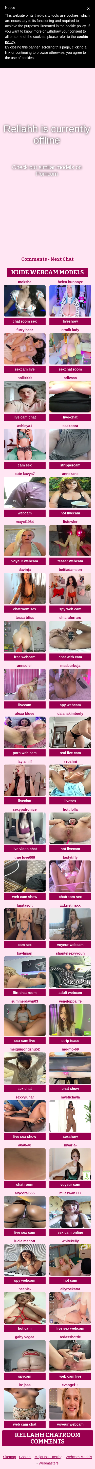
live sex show (24, 1137)
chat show (70, 1089)
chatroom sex (24, 609)
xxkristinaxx (70, 905)
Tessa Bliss (25, 618)
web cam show (24, 897)
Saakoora (70, 426)
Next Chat (62, 259)
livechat (24, 801)
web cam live (70, 1376)
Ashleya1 (24, 426)
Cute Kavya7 (25, 474)
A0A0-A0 (24, 1145)
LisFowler (70, 522)
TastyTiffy (70, 857)
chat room (24, 1185)
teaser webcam (70, 561)
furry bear (24, 330)
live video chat (24, 849)
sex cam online (70, 1232)
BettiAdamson (70, 570)
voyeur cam (70, 1185)
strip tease (70, 1041)
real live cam (70, 753)
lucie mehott (24, 1241)
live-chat (70, 417)
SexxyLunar (24, 1097)
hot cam (70, 1280)
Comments (34, 259)
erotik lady (70, 330)
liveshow (70, 321)
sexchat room (70, 369)
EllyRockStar (70, 1289)
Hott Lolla (70, 809)
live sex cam (24, 1232)
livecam (24, 705)
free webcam (24, 657)
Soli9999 (25, 378)
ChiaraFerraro (70, 618)
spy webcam (70, 705)
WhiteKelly (70, 1241)
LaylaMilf (24, 761)
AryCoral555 (25, 1193)
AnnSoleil (24, 666)
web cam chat (24, 1424)
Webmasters (49, 1463)
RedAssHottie (70, 1337)
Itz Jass (25, 1385)
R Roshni (70, 761)
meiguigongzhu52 (25, 1049)
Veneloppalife (70, 1001)
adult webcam (70, 993)
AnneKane (70, 474)
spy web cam (70, 609)
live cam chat (25, 417)
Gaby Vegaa (24, 1337)
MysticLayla (70, 1097)
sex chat (24, 1089)
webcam (25, 513)
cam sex (25, 465)
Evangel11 (70, 1385)
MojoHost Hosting (48, 1457)
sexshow (70, 1137)
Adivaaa (70, 378)
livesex (70, 801)
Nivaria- (70, 1145)
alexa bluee (24, 714)
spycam (24, 1376)
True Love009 (24, 857)
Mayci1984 (25, 522)
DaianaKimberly (70, 714)
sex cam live (24, 1041)
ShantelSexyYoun (70, 953)
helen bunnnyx (70, 282)
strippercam (70, 465)
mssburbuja (70, 666)
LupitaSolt (24, 905)
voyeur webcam (24, 561)
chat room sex (25, 321)
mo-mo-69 (70, 1049)
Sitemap (9, 1457)
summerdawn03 (24, 1001)
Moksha (24, 282)
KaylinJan (24, 953)
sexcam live (25, 369)
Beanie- (24, 1289)
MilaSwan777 (70, 1193)
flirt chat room (24, 993)
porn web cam (24, 753)
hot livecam (70, 513)
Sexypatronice (24, 809)
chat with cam (70, 657)
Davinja (24, 570)
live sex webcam (70, 1328)
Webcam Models (79, 1457)
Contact (25, 1457)
